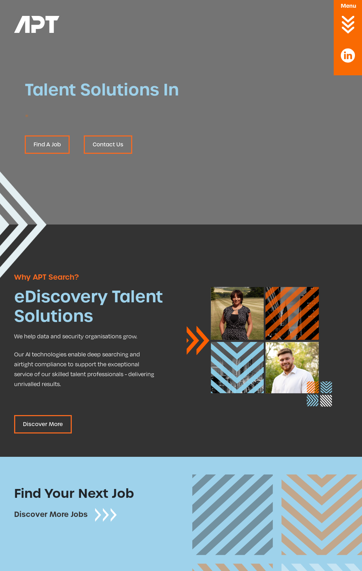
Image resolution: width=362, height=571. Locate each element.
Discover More (43, 424)
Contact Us (108, 144)
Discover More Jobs (65, 514)
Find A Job (47, 144)
